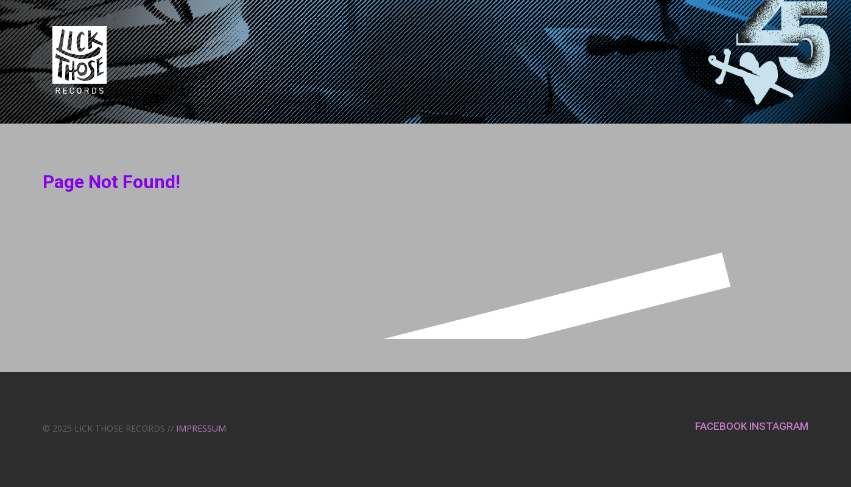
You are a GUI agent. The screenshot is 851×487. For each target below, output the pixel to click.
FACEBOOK (722, 426)
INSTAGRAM (778, 426)
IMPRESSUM (201, 428)
